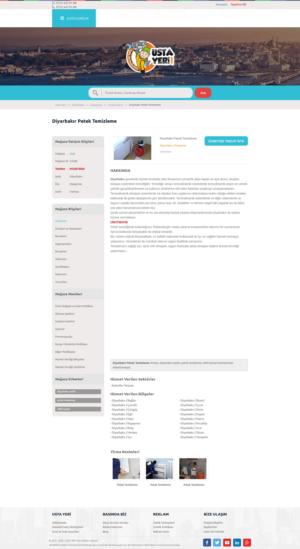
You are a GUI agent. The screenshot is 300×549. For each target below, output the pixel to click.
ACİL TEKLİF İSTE (165, 18)
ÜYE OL (201, 18)
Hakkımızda (59, 522)
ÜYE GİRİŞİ (232, 18)
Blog (106, 531)
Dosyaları (61, 251)
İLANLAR (128, 18)
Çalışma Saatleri (65, 321)
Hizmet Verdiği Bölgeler (69, 359)
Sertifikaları (62, 266)
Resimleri (60, 236)
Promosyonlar (63, 336)
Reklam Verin (161, 531)
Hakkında (61, 220)
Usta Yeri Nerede (214, 531)
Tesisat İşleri (115, 104)
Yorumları (61, 281)
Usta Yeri (60, 104)
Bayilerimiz (210, 526)
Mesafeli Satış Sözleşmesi (67, 526)
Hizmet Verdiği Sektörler (70, 367)
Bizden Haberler (112, 526)
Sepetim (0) (238, 4)
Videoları (60, 259)
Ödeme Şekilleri (65, 313)
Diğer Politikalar (65, 351)
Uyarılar (60, 328)
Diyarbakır (78, 104)
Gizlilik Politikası (163, 526)
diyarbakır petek (66, 391)
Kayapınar (96, 104)
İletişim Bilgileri (213, 522)
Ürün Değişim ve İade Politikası (74, 306)
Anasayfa (222, 4)
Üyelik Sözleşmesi (164, 522)
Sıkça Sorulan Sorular (116, 522)
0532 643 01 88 (64, 3)
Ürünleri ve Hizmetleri (68, 228)
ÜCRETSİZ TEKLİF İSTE (226, 141)
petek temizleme (66, 400)
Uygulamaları (63, 243)
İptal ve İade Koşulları (65, 531)
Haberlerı (61, 274)
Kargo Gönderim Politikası (71, 344)
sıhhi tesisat (63, 409)
